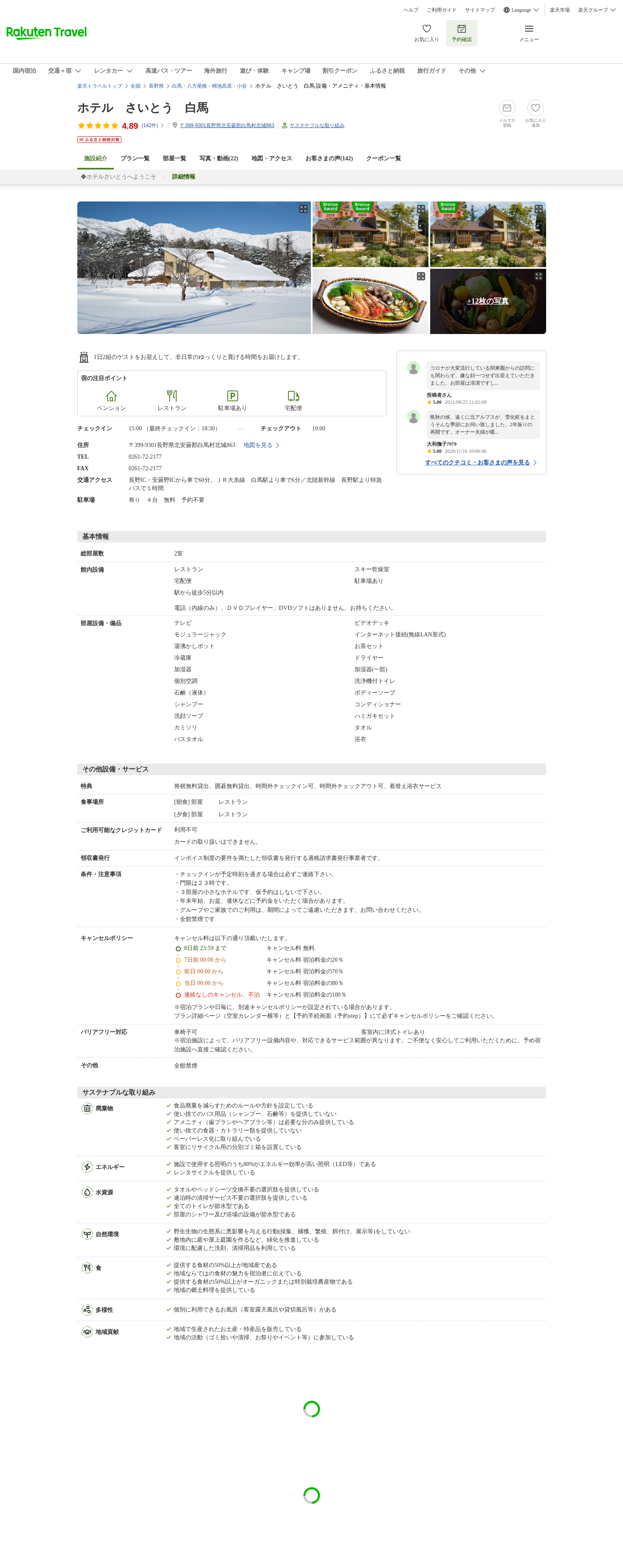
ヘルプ (411, 10)
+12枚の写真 (488, 301)
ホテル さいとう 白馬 (142, 107)
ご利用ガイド (442, 10)
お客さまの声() (329, 158)
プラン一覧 (135, 158)
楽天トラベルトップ (99, 86)
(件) (153, 125)
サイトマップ (480, 10)
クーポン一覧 (383, 158)
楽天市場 (560, 10)
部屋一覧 (174, 158)
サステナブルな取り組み (317, 125)
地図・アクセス (271, 158)
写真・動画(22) (218, 158)
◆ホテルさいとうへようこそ (118, 177)
